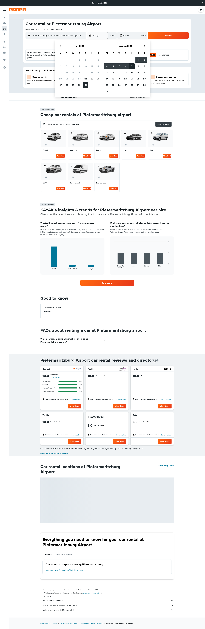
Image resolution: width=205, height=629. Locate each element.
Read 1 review (55, 377)
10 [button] (86, 66)
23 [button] (79, 78)
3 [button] (85, 60)
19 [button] (98, 72)
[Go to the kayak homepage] (17, 9)
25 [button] (92, 78)
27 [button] (60, 85)
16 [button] (79, 72)
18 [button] (92, 72)
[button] (202, 3)
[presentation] (157, 360)
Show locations (76, 399)
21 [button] (67, 78)
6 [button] (60, 66)
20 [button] (60, 78)
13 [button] (61, 72)
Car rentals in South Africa (69, 623)
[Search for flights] (4, 17)
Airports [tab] (48, 554)
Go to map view (166, 465)
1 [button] (138, 60)
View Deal (60, 156)
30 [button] (79, 85)
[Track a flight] (4, 47)
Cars (55, 623)
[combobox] (32, 29)
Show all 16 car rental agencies (54, 453)
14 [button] (67, 72)
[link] (107, 283)
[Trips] (4, 60)
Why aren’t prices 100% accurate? (108, 610)
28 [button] (67, 85)
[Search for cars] (4, 28)
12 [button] (98, 66)
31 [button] (86, 85)
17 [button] (86, 72)
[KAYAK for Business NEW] (4, 52)
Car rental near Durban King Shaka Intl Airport (64, 570)
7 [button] (66, 66)
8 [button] (73, 66)
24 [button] (85, 78)
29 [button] (73, 85)
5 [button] (98, 60)
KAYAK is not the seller (108, 600)
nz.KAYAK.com (45, 623)
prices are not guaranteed (92, 593)
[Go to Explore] (4, 41)
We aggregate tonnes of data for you (108, 605)
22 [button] (73, 78)
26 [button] (98, 78)
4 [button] (92, 60)
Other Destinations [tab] (64, 554)
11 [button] (92, 66)
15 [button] (73, 72)
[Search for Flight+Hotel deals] (4, 34)
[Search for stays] (4, 23)
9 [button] (79, 66)
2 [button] (79, 60)
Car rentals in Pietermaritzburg (92, 623)
